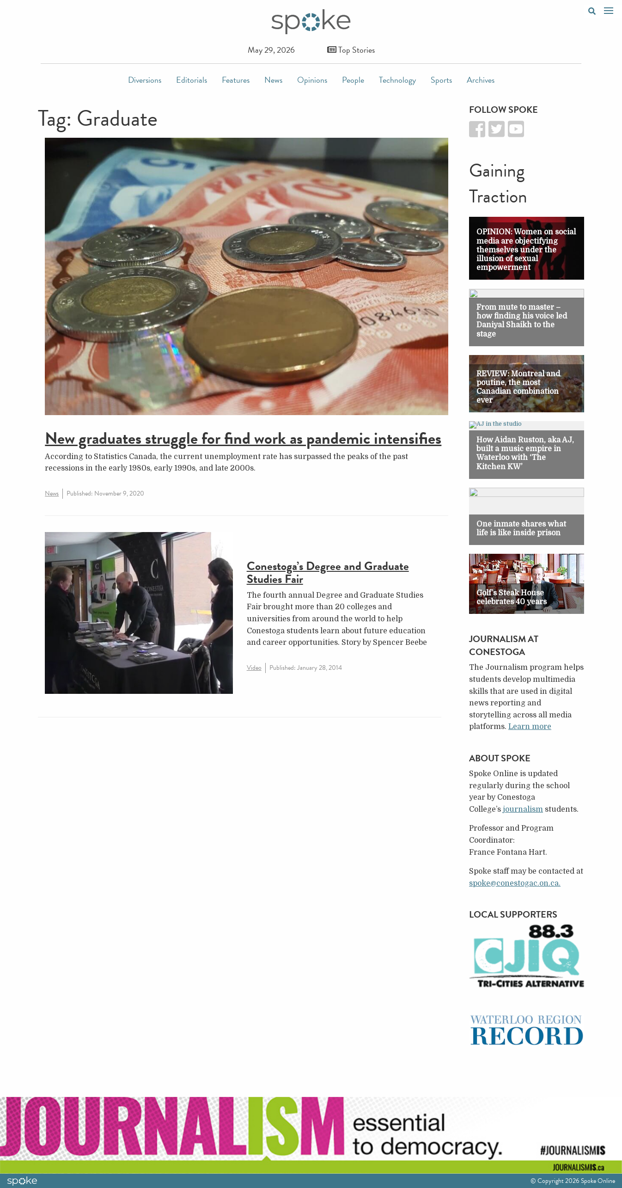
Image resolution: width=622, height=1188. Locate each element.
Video (254, 668)
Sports (441, 79)
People (353, 79)
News (273, 79)
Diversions (144, 79)
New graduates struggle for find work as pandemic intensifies (243, 438)
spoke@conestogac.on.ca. (515, 883)
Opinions (312, 79)
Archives (480, 79)
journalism (523, 809)
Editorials (191, 79)
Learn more (529, 727)
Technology (397, 79)
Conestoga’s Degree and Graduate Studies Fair (328, 572)
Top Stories (351, 49)
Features (236, 79)
